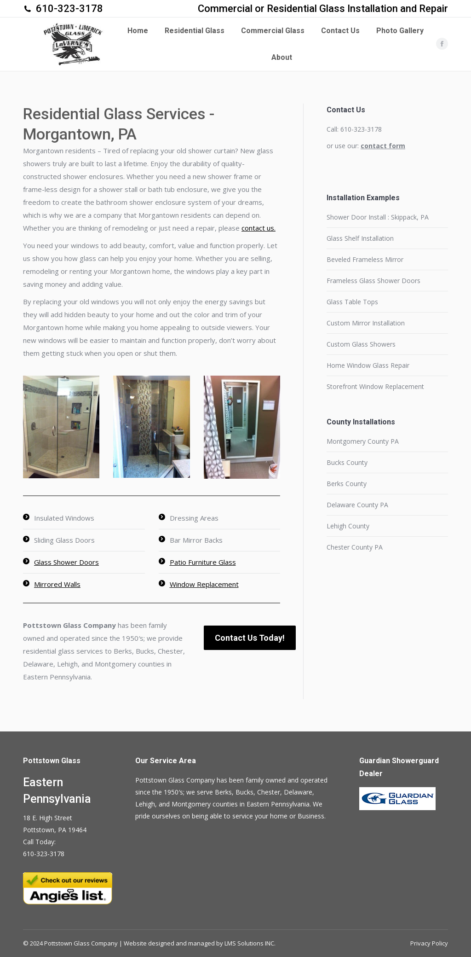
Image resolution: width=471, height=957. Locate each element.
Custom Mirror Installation (366, 323)
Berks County (347, 483)
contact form (383, 145)
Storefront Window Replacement (375, 386)
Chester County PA (355, 547)
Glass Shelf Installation (360, 238)
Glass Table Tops (352, 301)
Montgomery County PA (363, 441)
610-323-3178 (69, 8)
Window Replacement (204, 584)
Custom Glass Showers (361, 344)
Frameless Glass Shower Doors (373, 280)
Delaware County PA (357, 504)
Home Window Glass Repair (368, 365)
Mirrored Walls (57, 584)
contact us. (258, 227)
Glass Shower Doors (66, 562)
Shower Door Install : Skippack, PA (378, 217)
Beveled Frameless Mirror (365, 259)
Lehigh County (348, 526)
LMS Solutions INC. (250, 943)
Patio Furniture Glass (203, 562)
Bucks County (347, 462)
